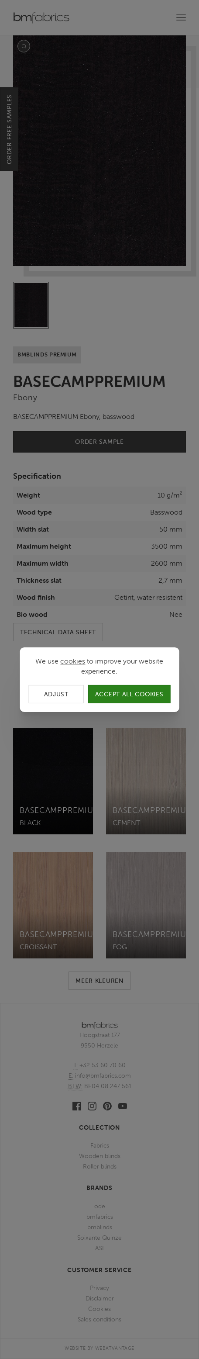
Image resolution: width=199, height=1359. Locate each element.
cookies (72, 660)
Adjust (56, 694)
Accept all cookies (129, 694)
